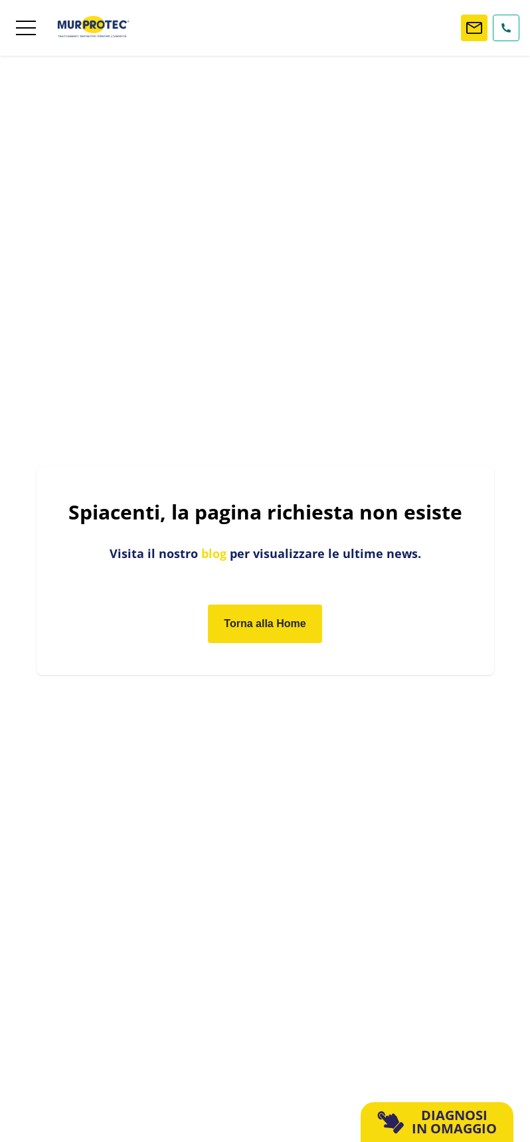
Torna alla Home (265, 623)
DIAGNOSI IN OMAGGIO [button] (437, 1121)
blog (213, 553)
